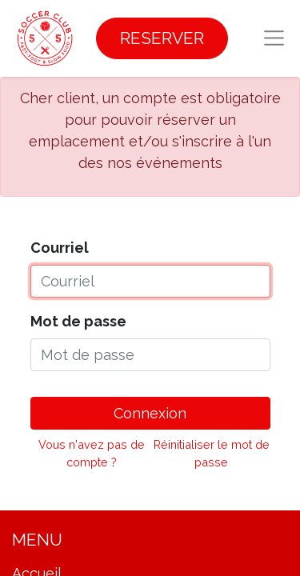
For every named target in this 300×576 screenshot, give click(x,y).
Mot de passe (78, 321)
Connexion (150, 413)
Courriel (59, 247)
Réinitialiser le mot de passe (212, 453)
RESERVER (162, 38)
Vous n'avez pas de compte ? (91, 453)
